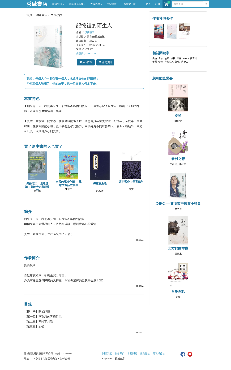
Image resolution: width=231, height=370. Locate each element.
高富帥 (193, 58)
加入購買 (85, 62)
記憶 (177, 61)
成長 (173, 58)
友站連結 (113, 4)
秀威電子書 (130, 4)
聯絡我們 (119, 353)
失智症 (184, 61)
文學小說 (56, 15)
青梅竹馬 (169, 61)
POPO (186, 58)
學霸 (154, 61)
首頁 (29, 15)
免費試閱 (105, 62)
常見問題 (132, 353)
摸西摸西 (89, 32)
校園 (167, 58)
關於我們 (107, 353)
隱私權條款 (159, 353)
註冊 (157, 4)
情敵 (160, 61)
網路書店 (41, 15)
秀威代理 (96, 4)
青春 (160, 58)
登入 (148, 4)
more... (140, 239)
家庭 (179, 58)
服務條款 (145, 353)
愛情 (154, 58)
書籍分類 (58, 4)
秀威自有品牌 (77, 4)
